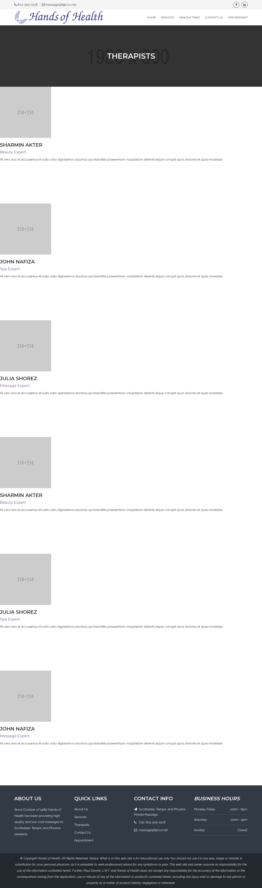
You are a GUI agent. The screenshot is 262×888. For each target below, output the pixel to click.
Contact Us (214, 17)
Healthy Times (189, 17)
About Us (81, 809)
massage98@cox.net (61, 5)
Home (151, 17)
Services (167, 17)
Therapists (81, 825)
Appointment (238, 17)
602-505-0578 (28, 5)
